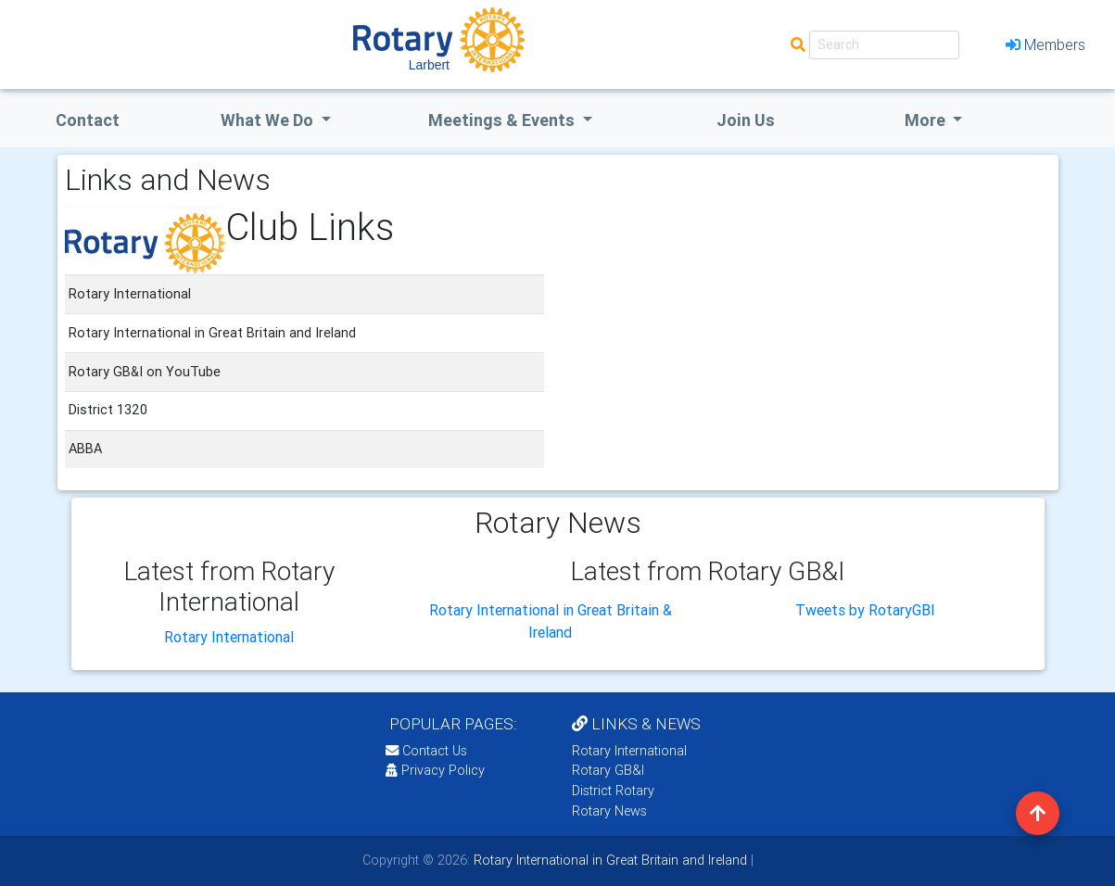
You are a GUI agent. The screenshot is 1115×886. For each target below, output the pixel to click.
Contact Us (426, 750)
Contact (88, 120)
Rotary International (229, 636)
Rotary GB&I (608, 770)
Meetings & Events (503, 120)
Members (1045, 44)
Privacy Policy (435, 770)
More (927, 120)
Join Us (745, 120)
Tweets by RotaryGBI (865, 610)
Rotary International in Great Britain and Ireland (608, 860)
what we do (269, 120)
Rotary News (609, 811)
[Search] (884, 45)
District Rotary (613, 790)
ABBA (85, 448)
